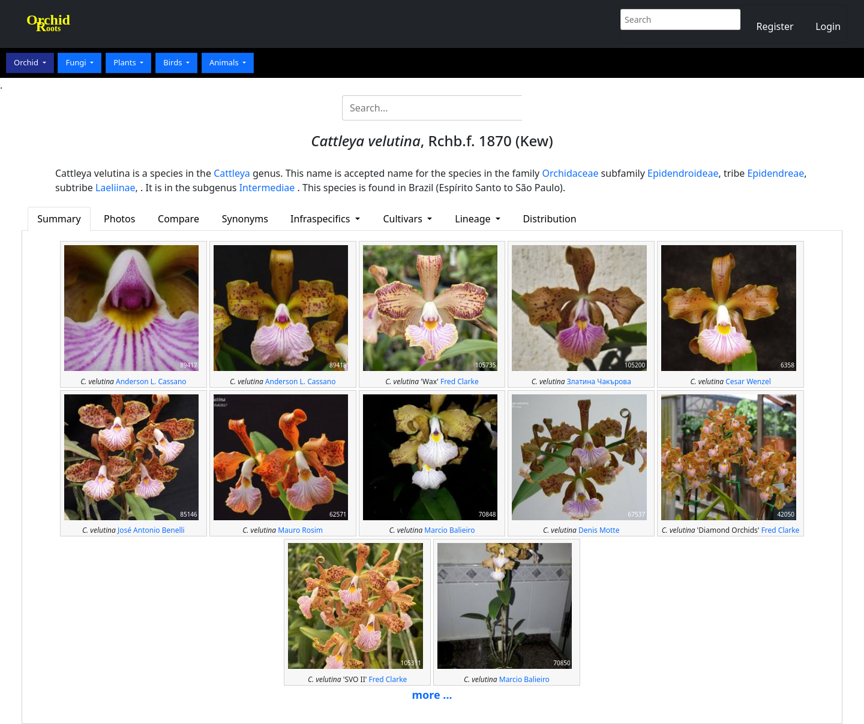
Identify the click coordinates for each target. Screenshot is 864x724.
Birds (173, 62)
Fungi (76, 62)
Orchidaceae (570, 173)
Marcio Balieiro (449, 530)
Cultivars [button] (404, 218)
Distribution (549, 218)
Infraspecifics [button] (321, 218)
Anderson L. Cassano (151, 381)
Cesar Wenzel (748, 381)
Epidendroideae (682, 173)
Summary (58, 218)
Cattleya (232, 173)
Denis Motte (599, 530)
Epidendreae (775, 173)
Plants (125, 62)
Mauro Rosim (300, 530)
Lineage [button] (474, 218)
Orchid (27, 62)
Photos (119, 218)
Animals (225, 62)
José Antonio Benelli (151, 530)
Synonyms (245, 218)
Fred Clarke (459, 381)
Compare (178, 218)
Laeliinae (115, 187)
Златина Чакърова (599, 381)
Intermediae (267, 187)
